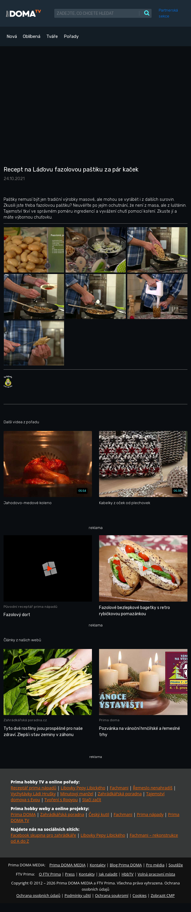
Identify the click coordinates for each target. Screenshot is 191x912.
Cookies (140, 895)
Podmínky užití (77, 895)
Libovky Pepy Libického (83, 788)
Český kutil (99, 814)
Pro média (155, 865)
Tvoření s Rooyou (61, 799)
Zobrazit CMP (163, 895)
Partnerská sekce (168, 13)
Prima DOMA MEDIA (67, 865)
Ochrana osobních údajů (38, 895)
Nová (12, 36)
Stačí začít (91, 799)
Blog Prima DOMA (126, 865)
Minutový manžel (76, 793)
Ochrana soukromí (111, 895)
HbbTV (127, 874)
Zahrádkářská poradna (120, 793)
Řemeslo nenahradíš (152, 788)
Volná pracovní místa (156, 874)
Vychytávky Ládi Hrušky (33, 793)
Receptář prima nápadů (33, 788)
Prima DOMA (23, 814)
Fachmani (119, 788)
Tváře (52, 36)
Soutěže (175, 865)
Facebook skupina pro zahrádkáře (43, 835)
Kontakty (98, 865)
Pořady (71, 36)
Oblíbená (31, 36)
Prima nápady (150, 814)
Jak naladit (108, 874)
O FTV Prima (50, 874)
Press (70, 874)
